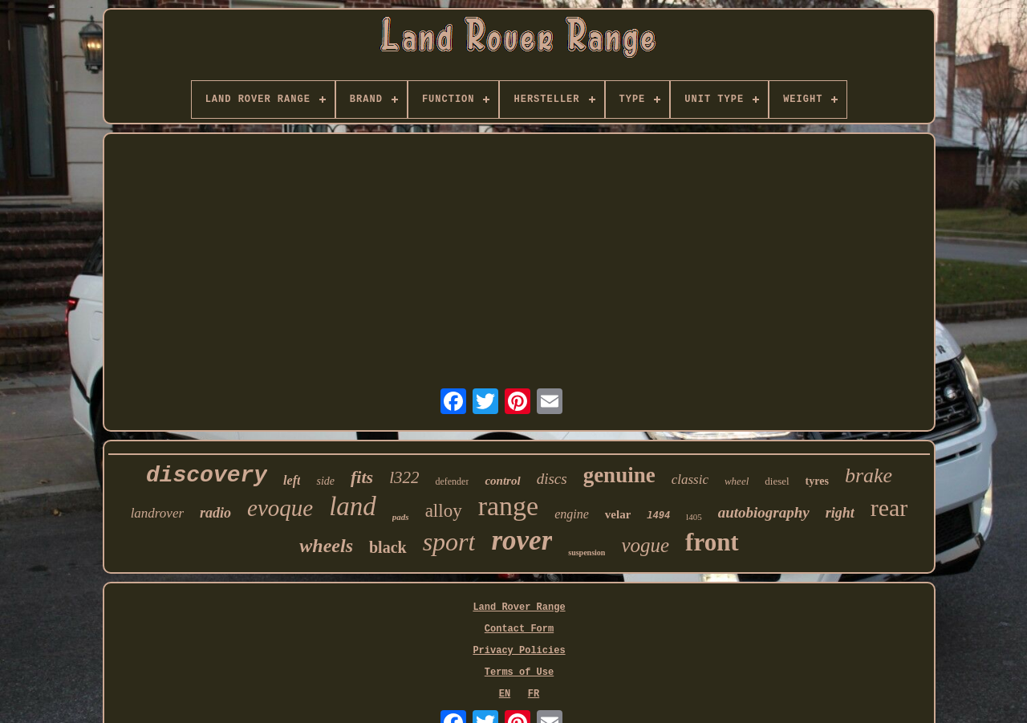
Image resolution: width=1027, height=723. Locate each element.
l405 (694, 517)
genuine (619, 475)
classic (690, 479)
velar (618, 514)
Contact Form (519, 629)
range (508, 506)
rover (521, 540)
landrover (157, 513)
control (502, 480)
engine (571, 514)
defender (452, 481)
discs (552, 478)
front (712, 542)
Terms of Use (519, 672)
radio (215, 513)
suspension (586, 552)
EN (504, 694)
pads (400, 517)
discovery (206, 475)
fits (362, 477)
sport (449, 541)
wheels (326, 545)
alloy (443, 511)
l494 (658, 516)
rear (889, 507)
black (388, 547)
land (352, 506)
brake (868, 475)
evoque (280, 508)
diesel (777, 481)
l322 (404, 477)
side (325, 481)
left (291, 480)
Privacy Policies (519, 650)
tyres (817, 481)
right (840, 513)
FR (533, 694)
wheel (737, 481)
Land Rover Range (519, 607)
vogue (645, 545)
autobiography (764, 512)
